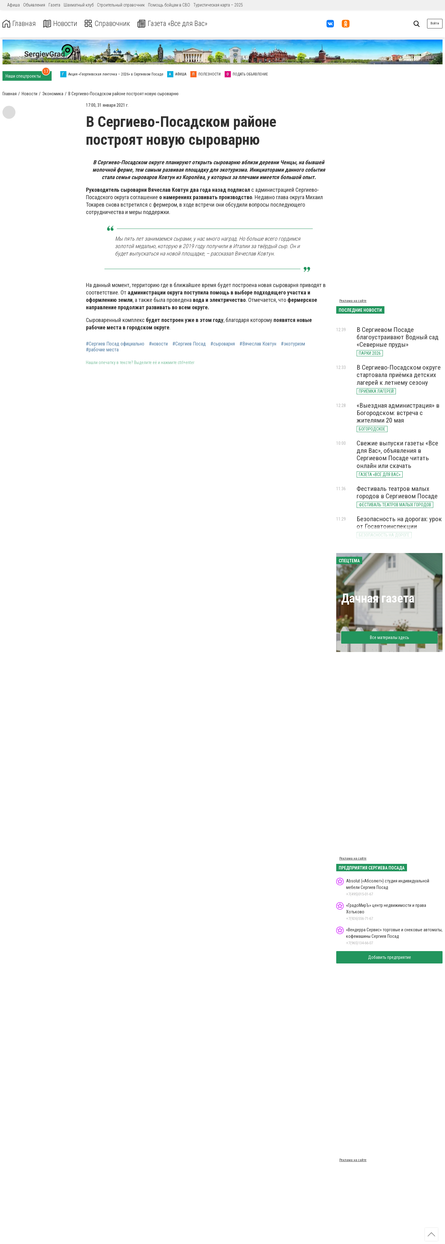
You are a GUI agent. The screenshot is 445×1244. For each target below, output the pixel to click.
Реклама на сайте (353, 301)
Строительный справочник (121, 4)
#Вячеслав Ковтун (257, 344)
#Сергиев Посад (189, 344)
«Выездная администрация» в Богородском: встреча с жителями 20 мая (398, 413)
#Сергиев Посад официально (115, 344)
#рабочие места (102, 350)
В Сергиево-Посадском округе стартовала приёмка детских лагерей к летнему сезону (399, 375)
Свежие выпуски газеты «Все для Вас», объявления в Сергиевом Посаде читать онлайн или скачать (397, 454)
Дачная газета (377, 598)
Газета (54, 4)
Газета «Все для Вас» (176, 23)
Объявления (34, 4)
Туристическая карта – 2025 (218, 4)
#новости (158, 344)
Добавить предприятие (389, 957)
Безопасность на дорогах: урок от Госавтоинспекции (399, 522)
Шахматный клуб (79, 4)
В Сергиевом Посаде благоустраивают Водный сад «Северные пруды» (398, 337)
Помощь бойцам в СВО (169, 4)
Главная (19, 23)
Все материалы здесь (389, 637)
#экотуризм (293, 344)
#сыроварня (222, 344)
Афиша (13, 4)
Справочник (109, 23)
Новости (61, 23)
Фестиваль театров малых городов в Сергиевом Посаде (397, 492)
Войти (434, 23)
